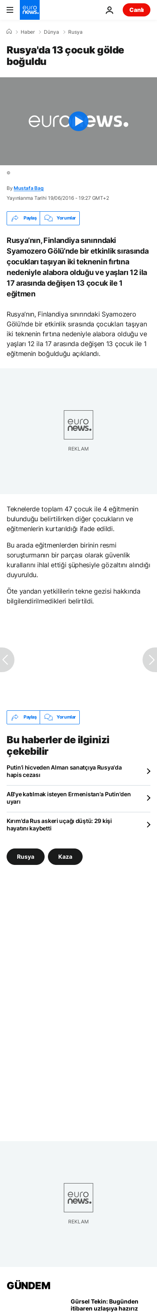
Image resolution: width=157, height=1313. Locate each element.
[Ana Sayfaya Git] (30, 10)
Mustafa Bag (28, 188)
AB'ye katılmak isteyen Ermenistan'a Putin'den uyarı (69, 798)
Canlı (136, 9)
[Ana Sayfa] (9, 32)
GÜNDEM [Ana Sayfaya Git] (28, 1286)
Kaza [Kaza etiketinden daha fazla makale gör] (65, 856)
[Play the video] (78, 121)
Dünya (51, 32)
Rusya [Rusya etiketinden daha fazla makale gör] (25, 856)
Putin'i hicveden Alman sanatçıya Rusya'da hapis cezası (64, 771)
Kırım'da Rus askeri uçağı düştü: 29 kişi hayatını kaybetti (59, 824)
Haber (28, 32)
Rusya (75, 32)
